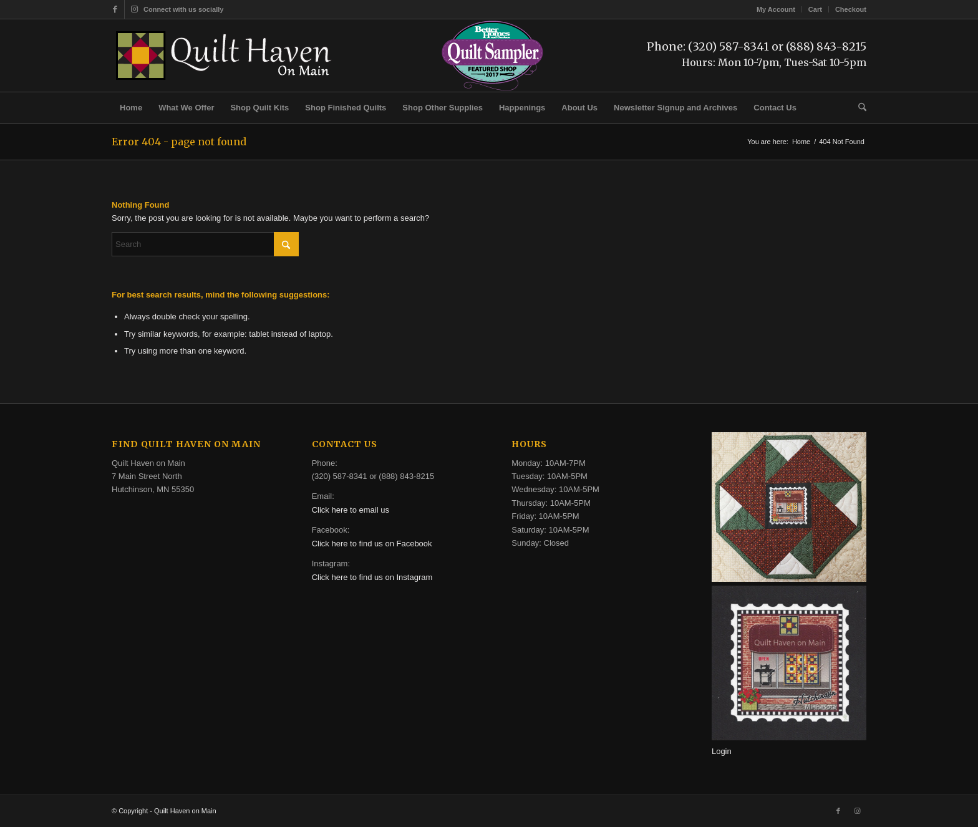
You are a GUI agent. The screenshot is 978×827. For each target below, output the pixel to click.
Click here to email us (350, 510)
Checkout (850, 9)
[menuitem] (776, 9)
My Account (776, 9)
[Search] (858, 107)
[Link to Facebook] (115, 9)
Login (722, 751)
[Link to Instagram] (134, 9)
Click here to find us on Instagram (372, 577)
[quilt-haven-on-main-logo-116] (224, 55)
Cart (815, 9)
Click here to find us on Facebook (372, 543)
